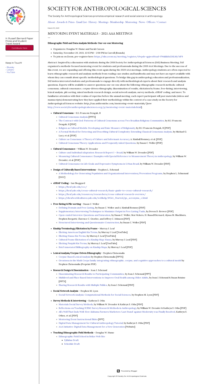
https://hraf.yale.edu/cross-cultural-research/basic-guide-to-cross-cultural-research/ (106, 190)
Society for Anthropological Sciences (107, 8)
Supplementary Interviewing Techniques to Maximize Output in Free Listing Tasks (102, 211)
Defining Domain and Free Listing (76, 207)
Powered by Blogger (127, 371)
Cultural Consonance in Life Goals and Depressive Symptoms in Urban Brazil (99, 163)
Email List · (82, 22)
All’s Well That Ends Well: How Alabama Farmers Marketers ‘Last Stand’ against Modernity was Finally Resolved (117, 311)
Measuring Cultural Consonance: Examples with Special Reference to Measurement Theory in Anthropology (115, 156)
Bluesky (10, 67)
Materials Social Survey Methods (76, 304)
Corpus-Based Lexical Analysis (74, 256)
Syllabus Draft (71, 340)
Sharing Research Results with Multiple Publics (83, 285)
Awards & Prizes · (66, 22)
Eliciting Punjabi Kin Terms (73, 243)
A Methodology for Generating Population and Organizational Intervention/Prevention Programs (110, 173)
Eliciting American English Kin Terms (78, 232)
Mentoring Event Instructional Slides (78, 319)
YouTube (11, 72)
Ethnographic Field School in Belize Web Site (82, 336)
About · (52, 22)
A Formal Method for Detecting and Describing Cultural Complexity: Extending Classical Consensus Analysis (115, 131)
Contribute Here (19, 48)
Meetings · (104, 22)
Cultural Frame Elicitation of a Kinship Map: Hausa (85, 239)
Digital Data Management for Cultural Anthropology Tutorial (91, 323)
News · (142, 22)
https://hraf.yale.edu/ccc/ (73, 186)
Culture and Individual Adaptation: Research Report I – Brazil (91, 152)
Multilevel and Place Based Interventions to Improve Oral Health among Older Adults (103, 277)
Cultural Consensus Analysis (73, 116)
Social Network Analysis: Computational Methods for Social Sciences (95, 294)
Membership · (117, 22)
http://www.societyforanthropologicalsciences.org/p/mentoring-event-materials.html (94, 107)
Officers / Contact (156, 22)
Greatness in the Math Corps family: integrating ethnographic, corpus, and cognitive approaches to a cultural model (120, 260)
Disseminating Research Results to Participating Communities (91, 274)
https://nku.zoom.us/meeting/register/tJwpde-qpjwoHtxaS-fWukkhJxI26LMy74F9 (138, 56)
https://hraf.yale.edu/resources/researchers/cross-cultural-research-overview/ (102, 194)
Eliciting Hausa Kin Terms (72, 236)
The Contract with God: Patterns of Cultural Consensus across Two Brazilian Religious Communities (111, 120)
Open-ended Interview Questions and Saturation (84, 215)
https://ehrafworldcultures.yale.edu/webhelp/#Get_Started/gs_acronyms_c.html (103, 198)
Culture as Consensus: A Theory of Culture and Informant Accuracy (94, 139)
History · (93, 22)
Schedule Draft (72, 343)
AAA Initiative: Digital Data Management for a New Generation (92, 326)
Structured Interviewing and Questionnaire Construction (89, 222)
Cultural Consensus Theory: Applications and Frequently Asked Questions (97, 143)
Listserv (10, 70)
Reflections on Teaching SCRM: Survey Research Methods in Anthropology (97, 308)
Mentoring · (131, 22)
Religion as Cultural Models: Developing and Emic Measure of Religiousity (97, 128)
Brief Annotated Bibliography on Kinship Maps (83, 247)
